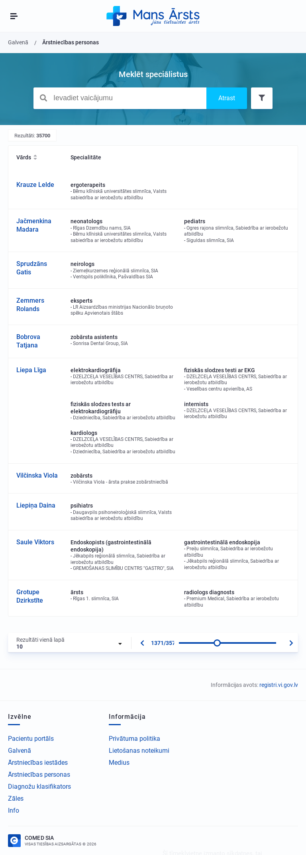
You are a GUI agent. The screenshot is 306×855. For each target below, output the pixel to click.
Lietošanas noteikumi (139, 750)
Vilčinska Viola (37, 475)
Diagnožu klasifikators (39, 786)
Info (13, 810)
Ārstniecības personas (39, 774)
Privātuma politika (134, 738)
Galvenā (19, 750)
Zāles (16, 798)
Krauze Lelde (35, 184)
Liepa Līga (31, 370)
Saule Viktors (35, 542)
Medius (119, 762)
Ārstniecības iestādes (38, 762)
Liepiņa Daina (35, 505)
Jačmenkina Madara (33, 225)
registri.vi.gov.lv (278, 685)
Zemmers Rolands (30, 305)
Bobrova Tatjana (28, 341)
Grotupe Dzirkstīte (29, 596)
